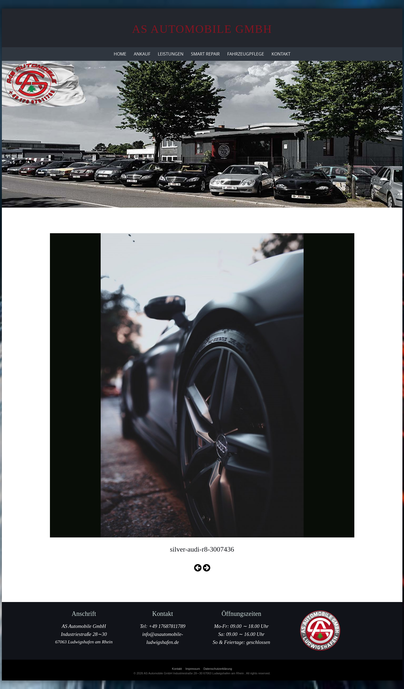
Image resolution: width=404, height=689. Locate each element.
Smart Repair (205, 54)
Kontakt (281, 54)
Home (120, 54)
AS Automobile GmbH (202, 29)
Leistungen (170, 54)
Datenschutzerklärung (217, 668)
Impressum (192, 668)
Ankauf (142, 54)
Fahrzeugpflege (245, 54)
